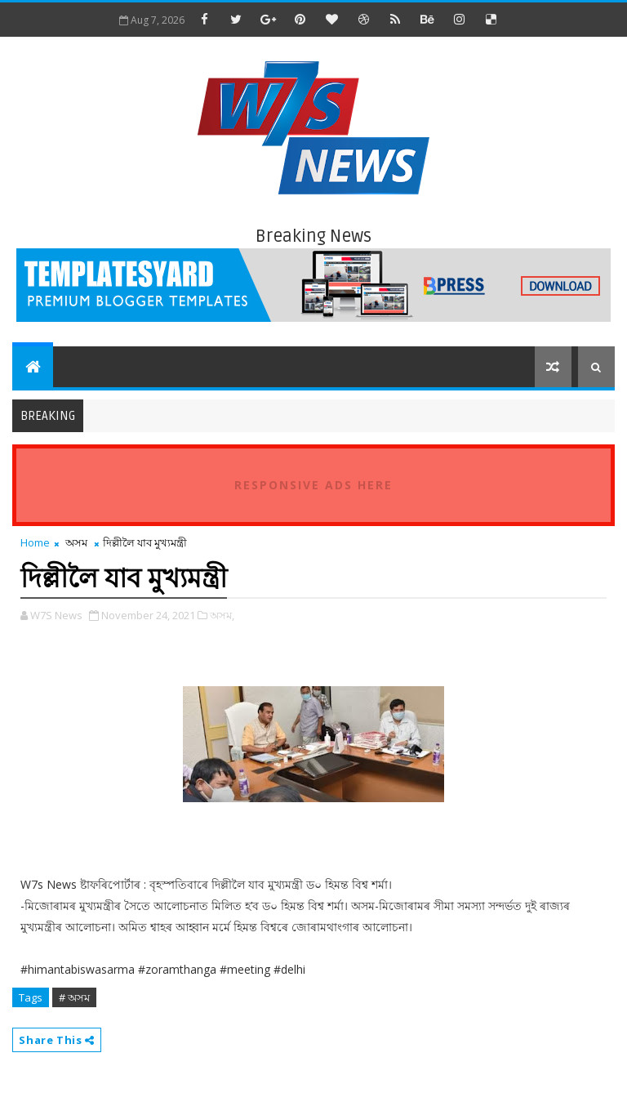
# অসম (74, 997)
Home (35, 542)
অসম (76, 542)
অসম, (222, 615)
